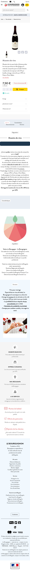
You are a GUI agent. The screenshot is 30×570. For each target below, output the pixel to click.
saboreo (7, 123)
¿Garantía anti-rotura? (15, 104)
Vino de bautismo (15, 484)
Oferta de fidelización (15, 462)
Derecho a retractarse (15, 466)
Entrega (15, 99)
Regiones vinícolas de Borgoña (15, 499)
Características (18, 123)
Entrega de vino (15, 479)
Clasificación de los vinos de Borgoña (15, 495)
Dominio (22, 125)
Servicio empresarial (15, 481)
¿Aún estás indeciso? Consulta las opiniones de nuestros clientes (15, 433)
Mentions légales (15, 468)
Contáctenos (15, 514)
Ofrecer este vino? (15, 109)
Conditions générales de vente (15, 470)
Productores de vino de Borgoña (15, 503)
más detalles (6, 77)
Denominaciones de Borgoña (15, 501)
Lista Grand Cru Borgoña (15, 497)
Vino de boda (15, 482)
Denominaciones (10, 125)
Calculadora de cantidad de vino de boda (15, 306)
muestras (10, 297)
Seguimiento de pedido (15, 464)
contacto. (21, 169)
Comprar (20, 89)
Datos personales (15, 472)
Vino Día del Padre (15, 488)
